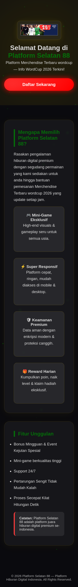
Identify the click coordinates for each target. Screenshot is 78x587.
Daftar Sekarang (39, 84)
